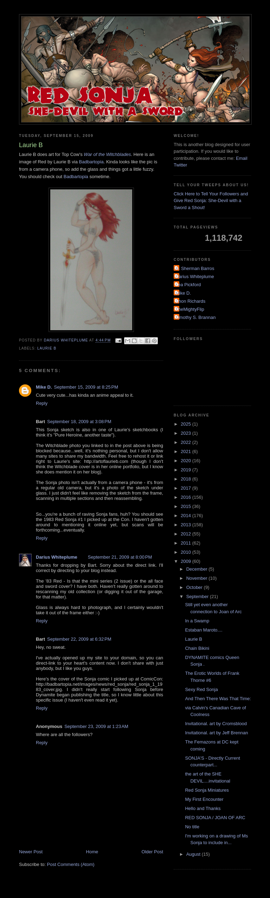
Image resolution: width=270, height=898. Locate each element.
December (197, 569)
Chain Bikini (197, 648)
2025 (186, 424)
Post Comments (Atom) (71, 864)
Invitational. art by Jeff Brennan (216, 732)
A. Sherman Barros (194, 268)
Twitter (180, 165)
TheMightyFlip (189, 309)
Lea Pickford (188, 284)
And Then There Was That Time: (218, 698)
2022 (186, 442)
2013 (186, 524)
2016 (186, 497)
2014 (186, 515)
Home (92, 851)
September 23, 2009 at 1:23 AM (96, 726)
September (198, 596)
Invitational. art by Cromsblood (216, 723)
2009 (186, 561)
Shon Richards (190, 301)
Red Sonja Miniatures (207, 790)
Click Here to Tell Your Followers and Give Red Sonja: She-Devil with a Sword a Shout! (211, 200)
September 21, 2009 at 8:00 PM (120, 557)
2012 (186, 533)
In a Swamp (197, 620)
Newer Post (31, 851)
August (194, 854)
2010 (186, 552)
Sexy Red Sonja (201, 689)
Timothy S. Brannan (195, 317)
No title (192, 826)
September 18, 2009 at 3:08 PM (79, 421)
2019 (186, 469)
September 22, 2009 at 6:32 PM (79, 639)
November (197, 578)
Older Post (152, 851)
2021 (186, 451)
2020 (186, 460)
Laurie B (46, 348)
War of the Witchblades (107, 154)
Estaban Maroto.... (203, 630)
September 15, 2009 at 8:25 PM (86, 387)
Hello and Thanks (202, 808)
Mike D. (44, 387)
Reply (41, 403)
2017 (186, 488)
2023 (186, 433)
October (195, 587)
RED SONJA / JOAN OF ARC (215, 817)
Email (242, 158)
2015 (186, 506)
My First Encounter (204, 799)
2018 (186, 479)
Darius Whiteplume (56, 557)
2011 (186, 543)
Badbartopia (91, 161)
